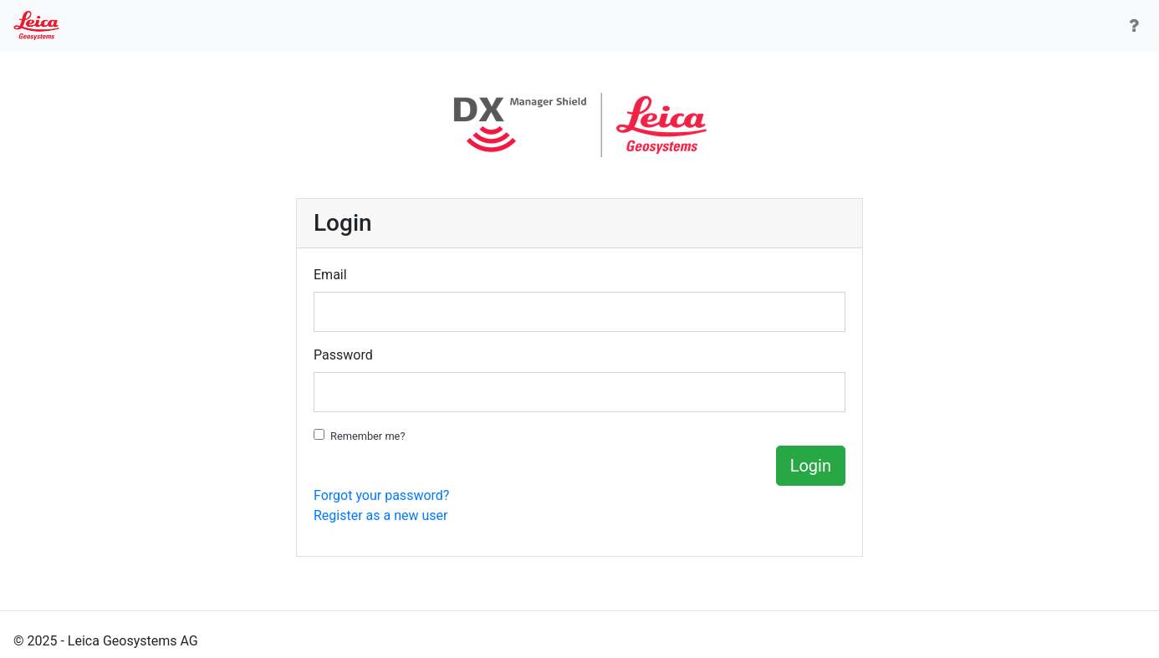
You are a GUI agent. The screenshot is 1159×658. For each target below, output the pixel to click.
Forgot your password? (381, 495)
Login (810, 466)
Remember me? (367, 436)
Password (343, 355)
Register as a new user (380, 515)
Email (330, 275)
